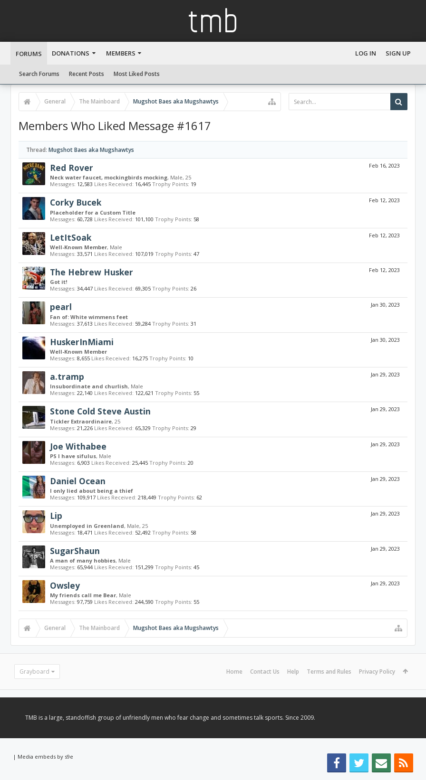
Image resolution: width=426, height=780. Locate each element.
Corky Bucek (75, 202)
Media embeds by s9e (45, 756)
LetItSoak (70, 237)
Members (121, 53)
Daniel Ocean (78, 481)
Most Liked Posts (137, 74)
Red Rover (71, 167)
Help (293, 671)
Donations (70, 53)
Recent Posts (86, 74)
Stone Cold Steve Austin (100, 411)
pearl (61, 306)
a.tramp (67, 376)
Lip (56, 515)
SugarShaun (75, 550)
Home (234, 671)
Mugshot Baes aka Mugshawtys (91, 150)
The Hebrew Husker (91, 272)
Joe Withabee (78, 446)
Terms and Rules (329, 671)
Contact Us (265, 671)
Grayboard (34, 671)
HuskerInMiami (82, 342)
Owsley (65, 585)
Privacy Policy (377, 671)
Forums (29, 53)
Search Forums (39, 74)
